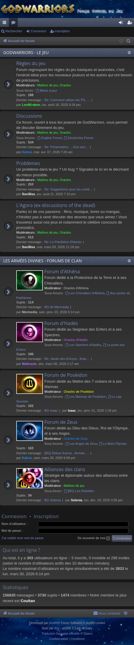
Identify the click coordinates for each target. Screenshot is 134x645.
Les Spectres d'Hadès (83, 345)
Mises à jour (46, 90)
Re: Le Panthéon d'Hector (63, 242)
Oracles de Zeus (76, 438)
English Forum (50, 138)
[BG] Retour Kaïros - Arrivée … (66, 453)
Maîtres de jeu (47, 85)
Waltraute (29, 364)
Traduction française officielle (61, 633)
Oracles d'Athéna (76, 288)
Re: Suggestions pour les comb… (68, 189)
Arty (56, 628)
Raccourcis (5, 23)
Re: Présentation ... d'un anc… (66, 147)
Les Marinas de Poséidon (86, 396)
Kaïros (27, 152)
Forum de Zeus (61, 422)
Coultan (28, 601)
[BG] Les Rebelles (79, 491)
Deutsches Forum (78, 138)
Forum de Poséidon (65, 375)
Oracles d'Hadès (76, 340)
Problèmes (28, 163)
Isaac (72, 410)
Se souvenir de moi (94, 538)
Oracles (65, 85)
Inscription (62, 31)
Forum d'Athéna (62, 271)
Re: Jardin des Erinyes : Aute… (67, 359)
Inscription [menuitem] (131, 23)
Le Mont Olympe (113, 443)
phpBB (53, 623)
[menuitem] (128, 41)
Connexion (38, 31)
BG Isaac (51, 410)
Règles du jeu (31, 63)
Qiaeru (87, 633)
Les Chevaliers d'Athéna (85, 293)
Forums (14, 23)
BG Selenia (52, 500)
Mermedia (29, 312)
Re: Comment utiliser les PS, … (67, 100)
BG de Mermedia (56, 307)
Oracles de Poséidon (79, 391)
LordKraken (31, 104)
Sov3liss (28, 194)
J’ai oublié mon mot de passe (22, 538)
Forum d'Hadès (61, 323)
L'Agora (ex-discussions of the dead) (55, 205)
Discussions (29, 116)
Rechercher (13, 31)
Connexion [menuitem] (122, 23)
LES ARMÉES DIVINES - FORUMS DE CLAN (42, 261)
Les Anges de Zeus (81, 443)
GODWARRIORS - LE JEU (26, 52)
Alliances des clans (64, 469)
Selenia (77, 500)
